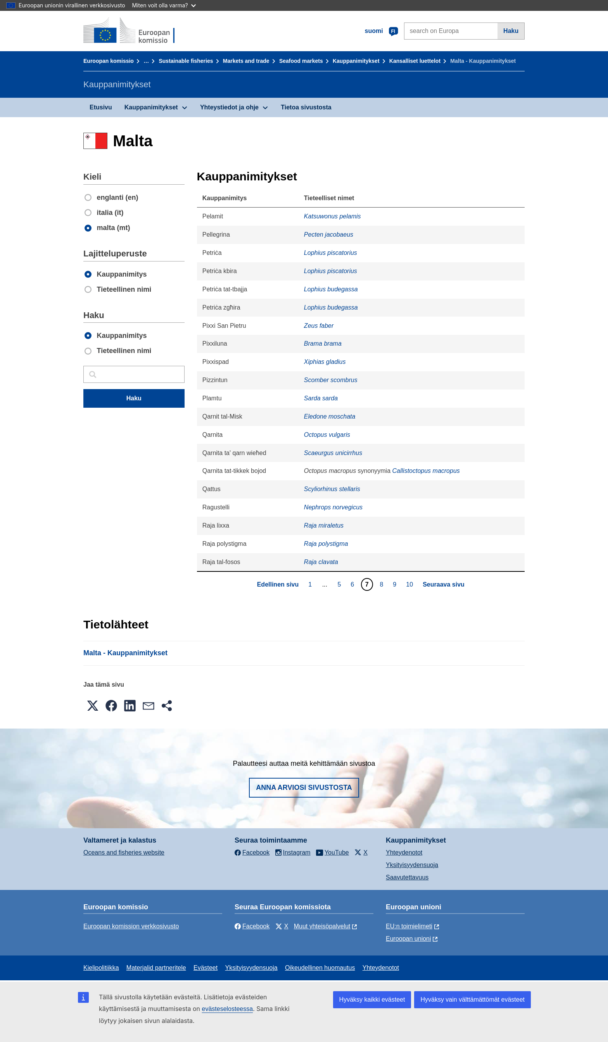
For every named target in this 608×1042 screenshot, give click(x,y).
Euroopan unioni (408, 938)
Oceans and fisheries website (123, 852)
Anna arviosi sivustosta (304, 787)
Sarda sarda (321, 398)
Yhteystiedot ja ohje (229, 107)
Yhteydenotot (404, 852)
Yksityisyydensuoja (412, 865)
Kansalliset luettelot (414, 61)
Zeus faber (318, 325)
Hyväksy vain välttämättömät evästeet (472, 999)
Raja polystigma (326, 543)
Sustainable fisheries (186, 61)
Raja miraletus (324, 525)
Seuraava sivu (444, 584)
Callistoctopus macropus (426, 470)
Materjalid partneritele (156, 967)
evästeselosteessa (227, 1009)
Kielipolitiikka (101, 967)
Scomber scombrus (331, 380)
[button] (92, 705)
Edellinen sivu (278, 584)
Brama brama (323, 343)
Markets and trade (246, 61)
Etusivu (101, 107)
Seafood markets (301, 61)
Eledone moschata (330, 416)
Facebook (252, 926)
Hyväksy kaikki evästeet (372, 999)
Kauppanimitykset (356, 61)
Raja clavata (321, 562)
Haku (510, 31)
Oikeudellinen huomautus (320, 967)
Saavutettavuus (407, 877)
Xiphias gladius (325, 361)
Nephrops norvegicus (333, 507)
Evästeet (205, 967)
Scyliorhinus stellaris (332, 489)
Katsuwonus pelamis (332, 216)
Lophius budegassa (331, 289)
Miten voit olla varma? (164, 5)
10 (410, 584)
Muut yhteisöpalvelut (322, 926)
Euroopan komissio (108, 61)
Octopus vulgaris (327, 434)
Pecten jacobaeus (328, 234)
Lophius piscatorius (330, 252)
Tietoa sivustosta (306, 107)
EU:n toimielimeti (409, 926)
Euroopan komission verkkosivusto (131, 926)
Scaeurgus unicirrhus (333, 453)
